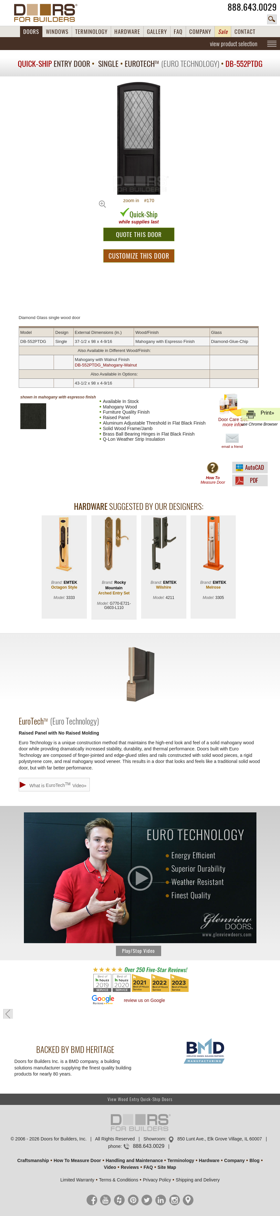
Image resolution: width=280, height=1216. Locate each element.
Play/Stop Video (138, 951)
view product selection (233, 43)
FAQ (178, 32)
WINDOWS (57, 32)
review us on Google (144, 1000)
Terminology (180, 1160)
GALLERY (157, 32)
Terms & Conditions (118, 1179)
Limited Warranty (77, 1179)
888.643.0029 (252, 7)
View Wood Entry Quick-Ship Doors (140, 1099)
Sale (223, 32)
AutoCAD (254, 467)
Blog (254, 1160)
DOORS (31, 32)
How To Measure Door (77, 1160)
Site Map (167, 1167)
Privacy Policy (157, 1179)
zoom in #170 (138, 200)
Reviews (130, 1167)
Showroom (154, 1138)
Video (110, 1167)
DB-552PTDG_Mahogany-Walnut (106, 365)
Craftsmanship (33, 1160)
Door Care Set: (235, 410)
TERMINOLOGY (91, 32)
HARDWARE (127, 32)
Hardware (209, 1160)
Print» (259, 415)
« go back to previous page (8, 1014)
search (272, 19)
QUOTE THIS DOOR (139, 234)
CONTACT (244, 32)
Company (234, 1160)
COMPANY (200, 32)
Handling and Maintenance (134, 1160)
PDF (254, 480)
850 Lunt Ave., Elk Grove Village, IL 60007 (219, 1138)
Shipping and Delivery (198, 1179)
